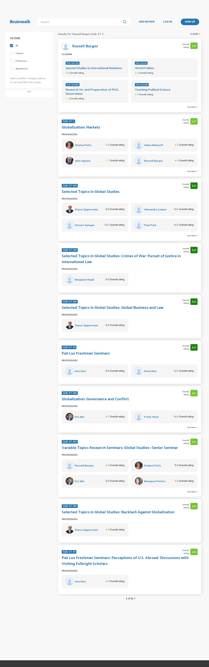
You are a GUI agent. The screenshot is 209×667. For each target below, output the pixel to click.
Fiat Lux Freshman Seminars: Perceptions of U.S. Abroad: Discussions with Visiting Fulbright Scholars (125, 561)
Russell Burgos (85, 46)
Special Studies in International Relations (94, 68)
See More (192, 107)
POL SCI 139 (72, 63)
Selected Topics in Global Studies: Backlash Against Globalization (118, 512)
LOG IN (167, 22)
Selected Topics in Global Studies (91, 192)
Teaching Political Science (152, 89)
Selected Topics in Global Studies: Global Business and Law (112, 308)
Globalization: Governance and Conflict (95, 399)
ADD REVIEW (147, 22)
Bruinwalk (20, 21)
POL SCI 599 (72, 84)
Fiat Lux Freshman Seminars (86, 354)
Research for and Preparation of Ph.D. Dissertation (92, 92)
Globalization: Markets (81, 127)
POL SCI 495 (142, 84)
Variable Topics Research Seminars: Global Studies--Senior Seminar (120, 448)
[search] (80, 21)
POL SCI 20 (141, 63)
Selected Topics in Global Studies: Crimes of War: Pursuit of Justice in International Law (121, 259)
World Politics (144, 68)
